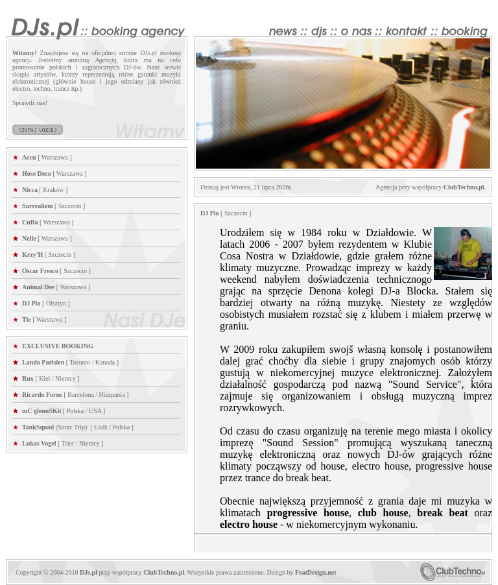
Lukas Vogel (39, 443)
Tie (26, 319)
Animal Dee (38, 287)
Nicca (30, 189)
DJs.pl (88, 572)
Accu (29, 157)
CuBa (30, 222)
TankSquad (39, 427)
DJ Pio (31, 303)
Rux (28, 378)
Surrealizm (37, 205)
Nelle (29, 238)
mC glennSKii (41, 410)
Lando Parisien (43, 362)
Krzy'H (32, 254)
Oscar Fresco (40, 270)
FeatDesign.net (316, 572)
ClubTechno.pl (464, 187)
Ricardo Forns (42, 394)
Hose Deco (36, 173)
